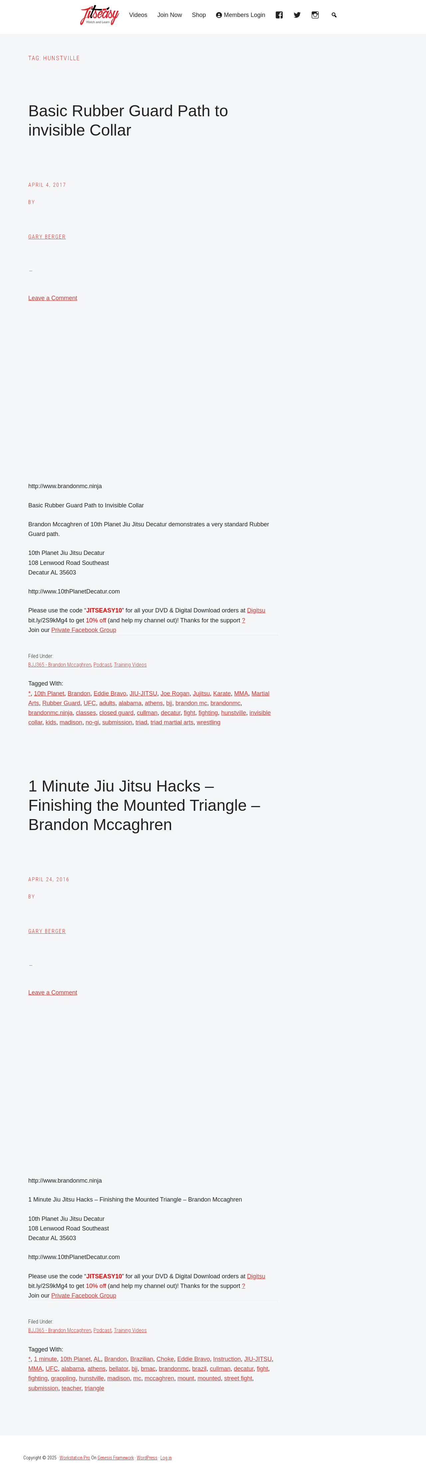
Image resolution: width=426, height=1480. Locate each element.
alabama (129, 703)
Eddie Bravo (110, 693)
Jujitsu (201, 693)
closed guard (116, 712)
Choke (165, 1359)
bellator (118, 1368)
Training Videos (130, 665)
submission (117, 722)
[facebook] (281, 17)
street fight (238, 1378)
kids (51, 722)
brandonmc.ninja (50, 712)
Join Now (169, 15)
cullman (147, 712)
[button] (334, 15)
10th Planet (49, 693)
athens (154, 703)
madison (71, 722)
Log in (166, 1457)
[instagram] (316, 17)
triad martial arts (171, 722)
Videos (138, 15)
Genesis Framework (116, 1457)
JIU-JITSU (143, 693)
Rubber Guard (61, 703)
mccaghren (159, 1378)
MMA (241, 693)
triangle (94, 1388)
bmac (148, 1368)
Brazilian (141, 1359)
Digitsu (256, 610)
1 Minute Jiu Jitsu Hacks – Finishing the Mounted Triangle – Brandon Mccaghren (144, 805)
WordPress (147, 1457)
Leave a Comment (52, 298)
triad (141, 722)
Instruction (227, 1359)
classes (86, 712)
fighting (208, 712)
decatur (170, 712)
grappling (63, 1378)
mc (137, 1378)
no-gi (92, 722)
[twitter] (299, 17)
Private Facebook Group (83, 630)
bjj (169, 703)
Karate (222, 693)
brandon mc (191, 703)
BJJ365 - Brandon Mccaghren (59, 665)
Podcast (102, 665)
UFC (90, 703)
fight (189, 712)
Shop (199, 15)
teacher (71, 1388)
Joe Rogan (174, 693)
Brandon (79, 693)
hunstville (233, 712)
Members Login (244, 15)
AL (97, 1359)
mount (185, 1378)
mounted (209, 1378)
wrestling (208, 722)
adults (107, 703)
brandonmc (225, 703)
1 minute (45, 1359)
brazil (199, 1368)
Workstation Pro (75, 1457)
